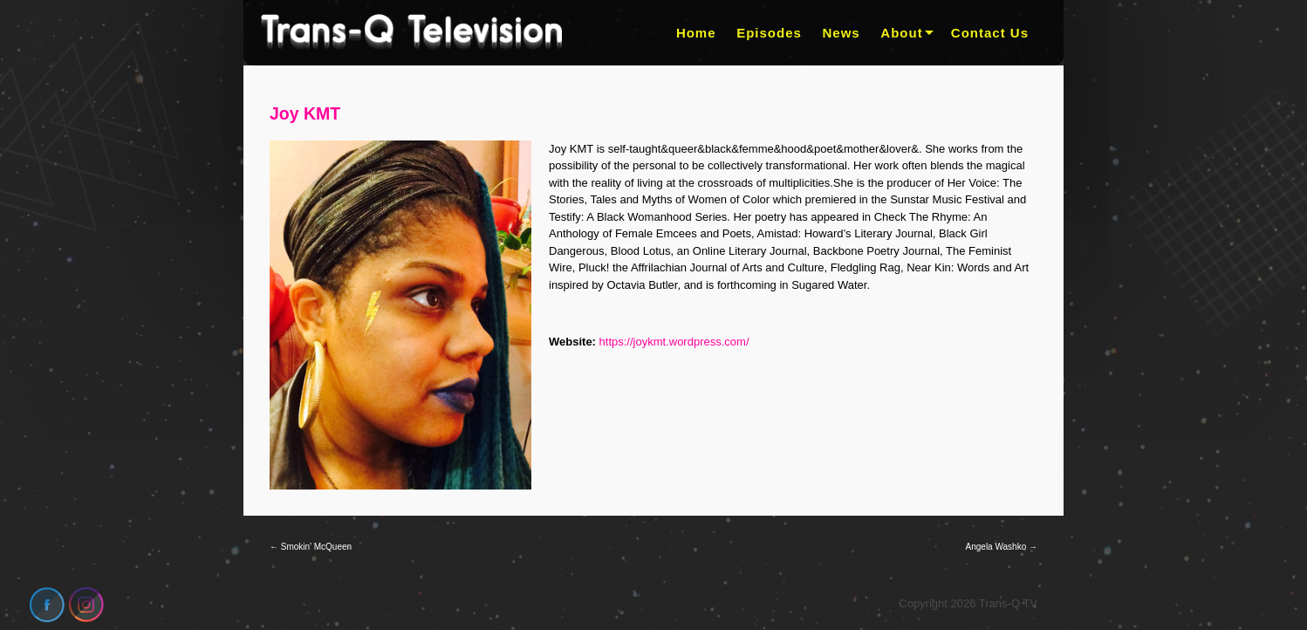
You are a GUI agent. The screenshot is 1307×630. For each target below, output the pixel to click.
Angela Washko (1001, 546)
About (901, 32)
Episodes (769, 32)
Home (696, 32)
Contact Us (990, 32)
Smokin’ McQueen (311, 546)
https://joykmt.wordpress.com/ (674, 341)
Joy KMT (305, 113)
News (841, 32)
